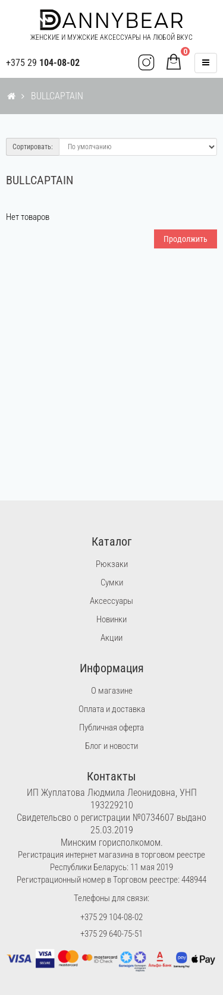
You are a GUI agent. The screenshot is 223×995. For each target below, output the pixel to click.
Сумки (111, 582)
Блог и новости (111, 746)
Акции (111, 637)
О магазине (112, 690)
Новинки (111, 619)
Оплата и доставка (111, 709)
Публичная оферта (111, 727)
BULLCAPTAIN (57, 96)
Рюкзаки (112, 564)
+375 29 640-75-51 (111, 933)
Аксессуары (111, 601)
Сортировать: (32, 147)
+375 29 (43, 62)
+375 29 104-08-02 (111, 917)
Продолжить (186, 239)
